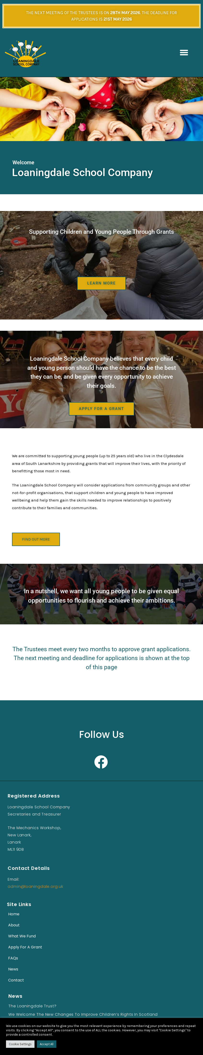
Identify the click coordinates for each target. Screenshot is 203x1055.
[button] (184, 52)
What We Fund (22, 937)
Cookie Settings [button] (20, 1044)
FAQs (13, 959)
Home (13, 915)
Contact (16, 981)
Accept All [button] (46, 1044)
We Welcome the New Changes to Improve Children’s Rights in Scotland (83, 1015)
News (13, 970)
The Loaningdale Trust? (32, 1006)
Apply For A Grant (25, 948)
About (14, 926)
